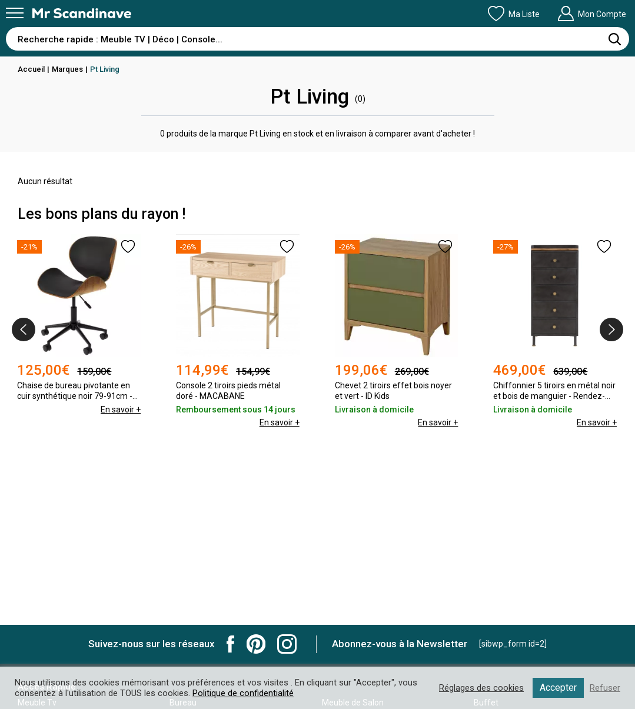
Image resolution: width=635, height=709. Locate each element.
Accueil (31, 69)
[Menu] (15, 12)
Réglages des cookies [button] (481, 688)
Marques (67, 69)
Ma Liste (514, 13)
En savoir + (121, 409)
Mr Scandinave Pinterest (256, 644)
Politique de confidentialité (243, 693)
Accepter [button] (558, 687)
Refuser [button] (605, 688)
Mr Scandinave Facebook (231, 644)
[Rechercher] (614, 39)
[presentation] (23, 329)
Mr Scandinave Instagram (287, 644)
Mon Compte (591, 13)
